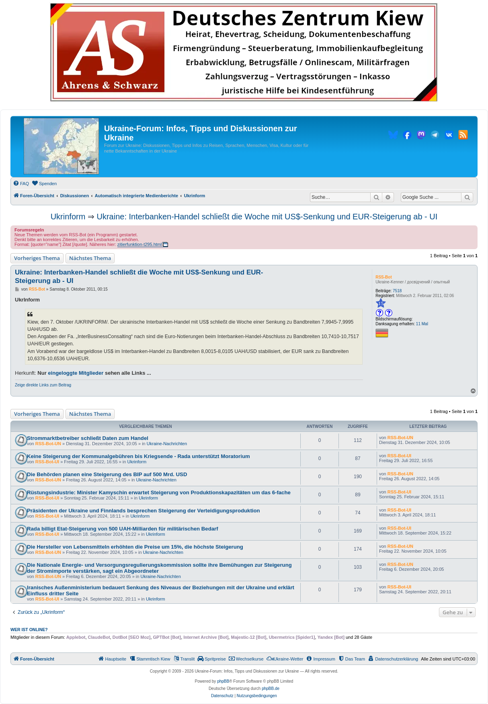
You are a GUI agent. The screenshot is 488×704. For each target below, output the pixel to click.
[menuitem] (21, 183)
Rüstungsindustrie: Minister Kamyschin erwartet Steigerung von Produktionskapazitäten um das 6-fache (159, 492)
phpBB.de (270, 688)
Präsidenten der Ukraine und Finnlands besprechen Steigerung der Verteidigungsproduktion (143, 511)
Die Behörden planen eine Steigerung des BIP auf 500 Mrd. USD (107, 474)
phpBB (223, 681)
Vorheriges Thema (37, 258)
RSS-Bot (383, 277)
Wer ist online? (29, 629)
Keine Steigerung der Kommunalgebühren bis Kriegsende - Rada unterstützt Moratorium (138, 456)
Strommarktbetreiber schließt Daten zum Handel (87, 438)
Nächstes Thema (90, 258)
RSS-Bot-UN (48, 443)
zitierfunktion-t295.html (139, 244)
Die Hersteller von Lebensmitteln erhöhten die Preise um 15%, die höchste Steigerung (135, 547)
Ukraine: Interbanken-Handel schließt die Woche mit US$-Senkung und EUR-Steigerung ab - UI (266, 216)
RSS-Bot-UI (47, 461)
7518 (397, 291)
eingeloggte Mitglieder (75, 373)
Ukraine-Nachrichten (167, 443)
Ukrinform (68, 216)
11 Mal (422, 324)
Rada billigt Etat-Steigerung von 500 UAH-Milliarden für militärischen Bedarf (122, 529)
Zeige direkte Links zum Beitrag (43, 385)
